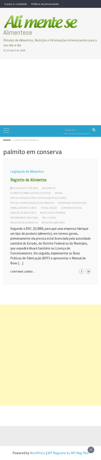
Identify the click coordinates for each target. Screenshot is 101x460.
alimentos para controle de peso (30, 193)
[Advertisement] (50, 92)
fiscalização (49, 207)
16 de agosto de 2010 (25, 188)
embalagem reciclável (23, 207)
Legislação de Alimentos (27, 171)
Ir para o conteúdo (15, 4)
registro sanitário (53, 222)
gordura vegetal (71, 207)
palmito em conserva (52, 212)
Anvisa (58, 193)
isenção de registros (23, 212)
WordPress (37, 453)
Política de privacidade (45, 4)
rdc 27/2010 (49, 217)
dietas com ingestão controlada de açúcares (38, 198)
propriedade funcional (24, 217)
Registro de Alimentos (28, 180)
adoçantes (48, 188)
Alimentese (17, 32)
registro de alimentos (24, 222)
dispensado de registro (72, 202)
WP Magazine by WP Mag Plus (68, 453)
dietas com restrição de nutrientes (32, 202)
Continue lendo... (23, 271)
